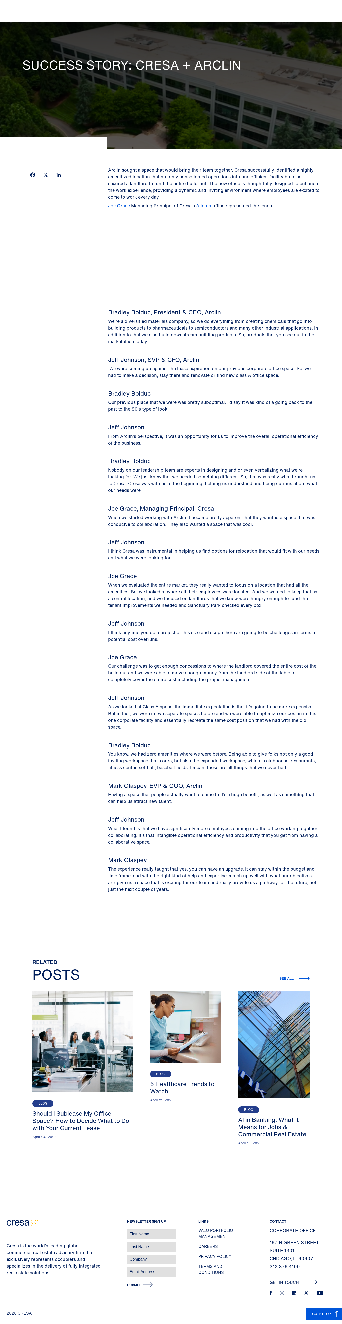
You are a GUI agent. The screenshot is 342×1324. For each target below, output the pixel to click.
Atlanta (203, 205)
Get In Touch (293, 1282)
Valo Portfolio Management (215, 1233)
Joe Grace (119, 205)
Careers (208, 1246)
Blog (42, 1103)
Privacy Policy (214, 1256)
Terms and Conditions (211, 1269)
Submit (133, 1285)
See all (287, 978)
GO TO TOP (321, 1313)
